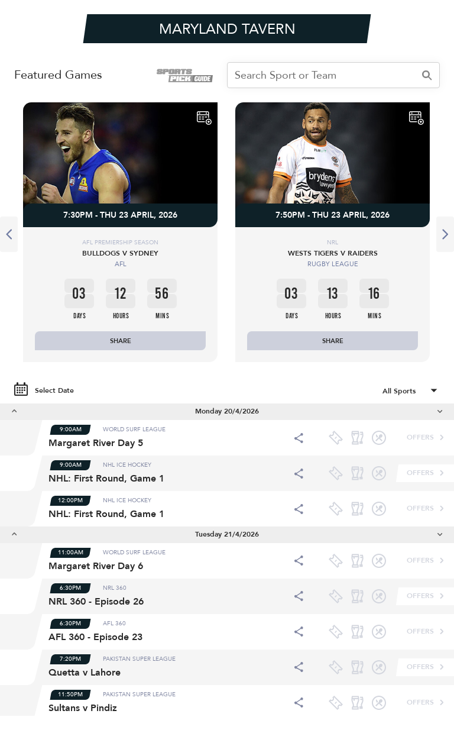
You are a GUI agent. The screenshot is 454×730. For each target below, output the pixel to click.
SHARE (120, 341)
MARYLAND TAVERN (227, 29)
